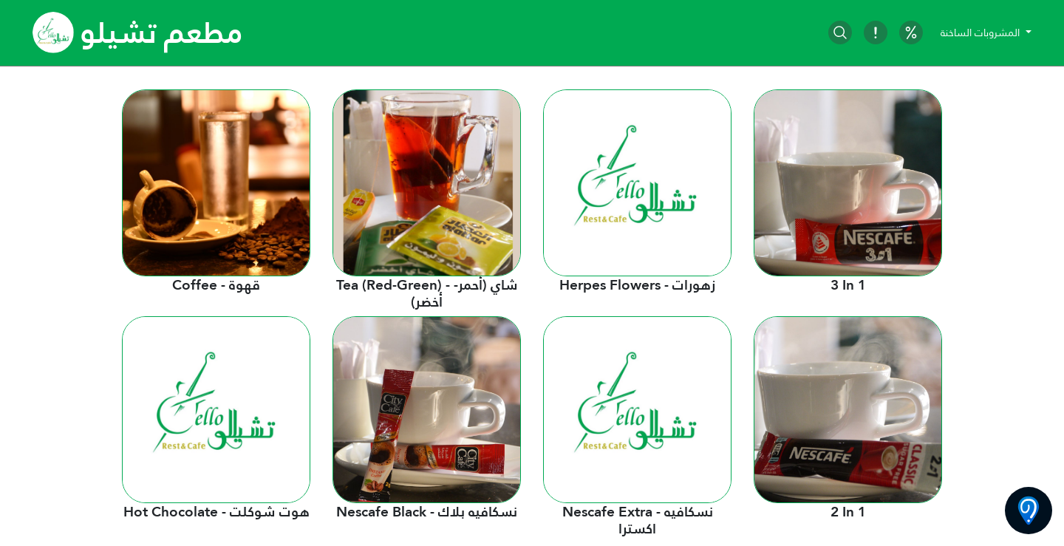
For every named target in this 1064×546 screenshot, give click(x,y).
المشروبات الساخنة (982, 32)
